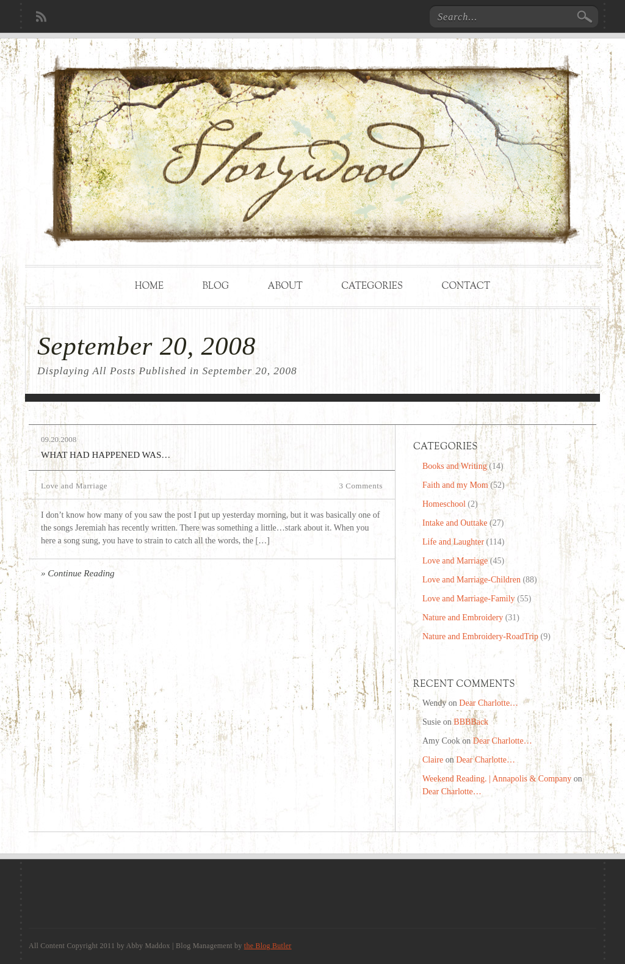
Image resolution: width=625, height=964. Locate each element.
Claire (432, 759)
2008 (68, 439)
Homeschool (444, 504)
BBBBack (470, 722)
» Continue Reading (78, 573)
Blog (215, 286)
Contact (465, 286)
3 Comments (361, 485)
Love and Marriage (74, 485)
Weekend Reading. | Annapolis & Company (496, 778)
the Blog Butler (268, 945)
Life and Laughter (453, 541)
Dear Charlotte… (488, 703)
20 (55, 439)
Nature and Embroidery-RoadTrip (480, 636)
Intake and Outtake (455, 522)
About (285, 286)
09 (45, 439)
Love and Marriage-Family (468, 598)
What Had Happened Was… (105, 455)
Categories (372, 286)
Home (149, 286)
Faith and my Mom (455, 485)
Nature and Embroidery (462, 617)
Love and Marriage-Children (471, 579)
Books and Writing (454, 466)
